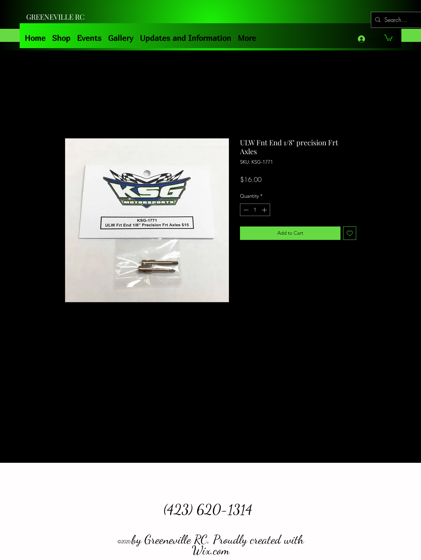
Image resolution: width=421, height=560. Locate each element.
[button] (388, 37)
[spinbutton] (255, 210)
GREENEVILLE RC (55, 17)
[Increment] (265, 210)
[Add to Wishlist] (350, 233)
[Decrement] (245, 210)
